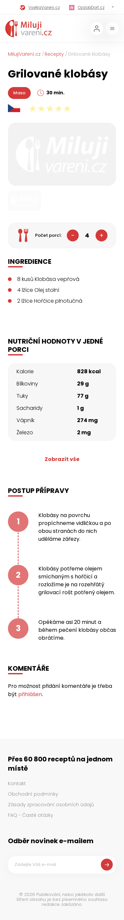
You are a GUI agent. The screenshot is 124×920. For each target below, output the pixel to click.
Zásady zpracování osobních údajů (51, 804)
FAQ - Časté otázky (30, 815)
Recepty (54, 54)
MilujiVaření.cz (24, 54)
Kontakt (17, 783)
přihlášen (30, 694)
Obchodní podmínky (33, 794)
